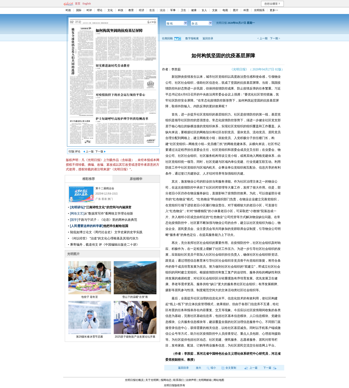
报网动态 (166, 380)
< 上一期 (262, 38)
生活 (152, 10)
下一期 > (275, 38)
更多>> (274, 10)
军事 (173, 10)
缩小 (211, 367)
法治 (162, 10)
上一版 (88, 151)
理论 (99, 10)
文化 (110, 10)
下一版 (100, 151)
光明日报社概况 (134, 380)
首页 (77, 3)
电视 (225, 10)
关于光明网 (152, 380)
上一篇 (251, 367)
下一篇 (269, 367)
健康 (194, 10)
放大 (198, 367)
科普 (246, 10)
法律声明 (191, 380)
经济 (141, 10)
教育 (131, 10)
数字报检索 (192, 38)
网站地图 (218, 380)
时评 (89, 10)
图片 (235, 10)
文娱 (214, 10)
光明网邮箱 (205, 380)
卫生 (183, 10)
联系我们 (178, 380)
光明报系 (259, 10)
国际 (78, 10)
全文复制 (228, 367)
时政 (68, 10)
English (87, 3)
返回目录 (208, 38)
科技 (120, 10)
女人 (204, 10)
